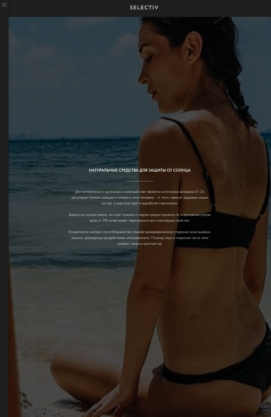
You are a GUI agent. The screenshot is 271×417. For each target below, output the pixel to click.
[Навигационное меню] (4, 5)
